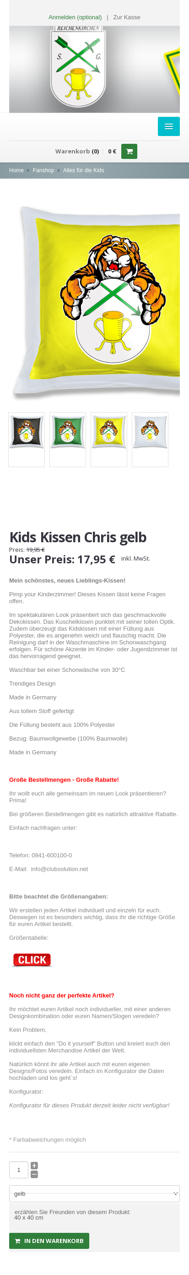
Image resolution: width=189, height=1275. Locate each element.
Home (16, 170)
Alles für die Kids (83, 170)
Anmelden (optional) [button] (75, 17)
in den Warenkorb (49, 1241)
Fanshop (43, 170)
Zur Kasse (126, 17)
